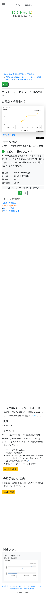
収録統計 (5, 586)
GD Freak (22, 12)
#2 (4, 84)
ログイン (17, 5)
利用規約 (31, 589)
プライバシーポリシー (35, 586)
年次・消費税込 (9, 208)
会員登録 (28, 5)
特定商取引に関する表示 (18, 589)
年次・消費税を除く (11, 211)
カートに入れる (10, 469)
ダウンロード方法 (9, 135)
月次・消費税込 (9, 203)
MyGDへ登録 (9, 492)
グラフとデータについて (18, 586)
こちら (33, 415)
